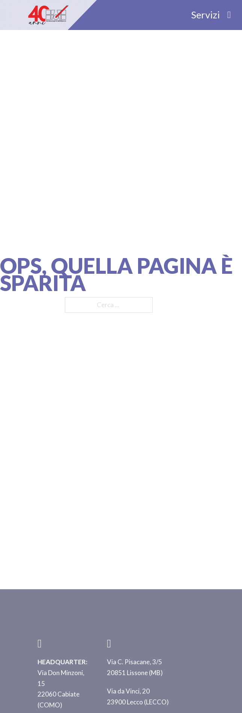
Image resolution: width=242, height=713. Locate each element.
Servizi (205, 14)
